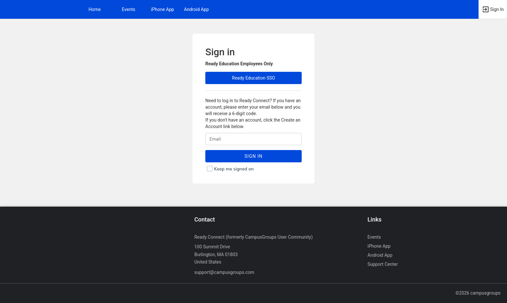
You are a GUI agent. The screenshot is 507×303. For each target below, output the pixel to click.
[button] (493, 9)
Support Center (383, 264)
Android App (196, 9)
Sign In (253, 156)
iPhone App (162, 9)
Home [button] (95, 9)
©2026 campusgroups (478, 293)
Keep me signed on (234, 169)
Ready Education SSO (253, 78)
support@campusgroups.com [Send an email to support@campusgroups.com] (224, 272)
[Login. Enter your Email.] (253, 139)
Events (128, 9)
